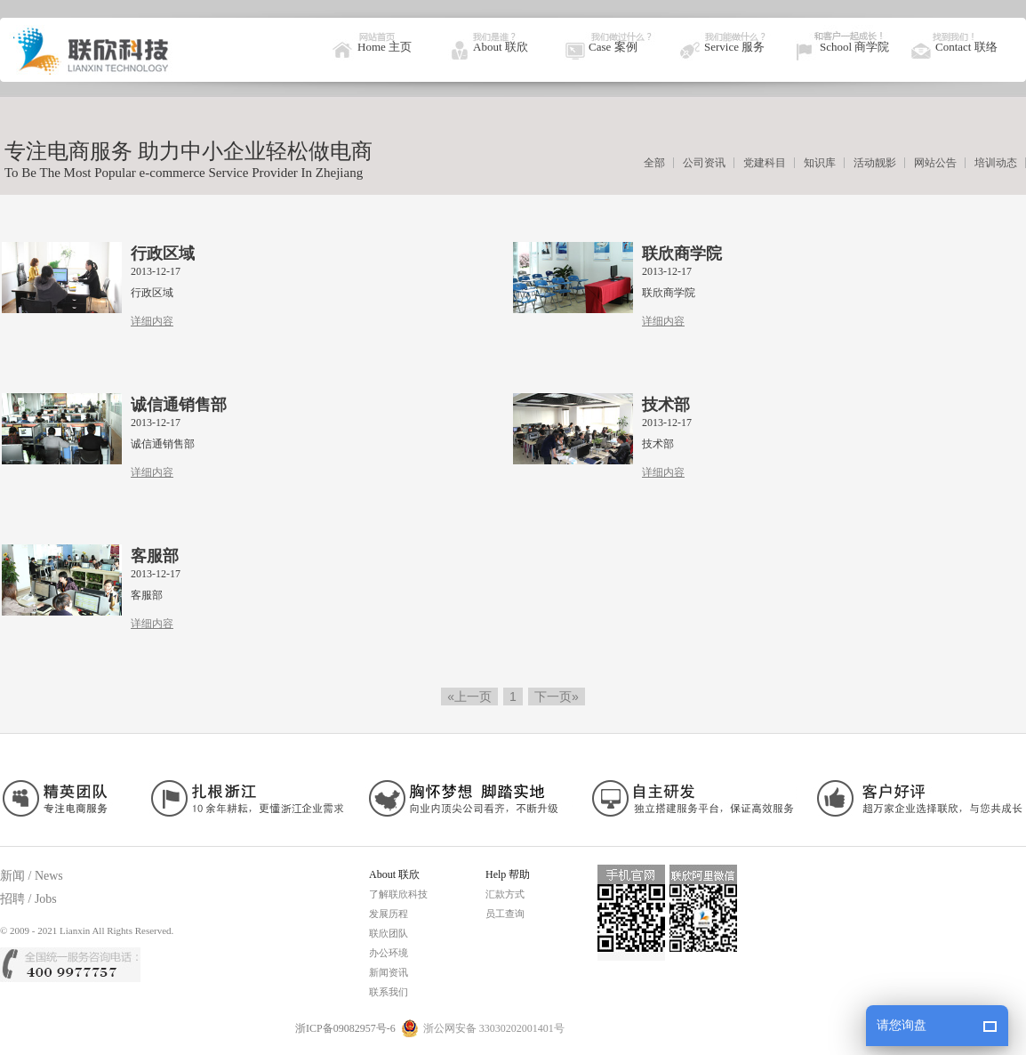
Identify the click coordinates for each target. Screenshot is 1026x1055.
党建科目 (764, 163)
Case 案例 (613, 46)
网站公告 (935, 163)
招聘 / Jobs (28, 899)
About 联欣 (500, 46)
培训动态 (995, 163)
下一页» (556, 696)
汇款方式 (505, 894)
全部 (654, 163)
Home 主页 (384, 46)
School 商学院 (854, 46)
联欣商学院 (682, 253)
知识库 (820, 163)
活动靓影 (875, 163)
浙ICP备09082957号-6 (345, 1028)
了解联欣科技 (398, 894)
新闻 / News (31, 875)
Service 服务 (734, 46)
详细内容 (152, 321)
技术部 (666, 405)
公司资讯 (704, 163)
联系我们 (388, 992)
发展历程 (388, 913)
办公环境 (388, 952)
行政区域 (163, 253)
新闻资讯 (388, 972)
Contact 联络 (966, 46)
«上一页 (469, 696)
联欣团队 (388, 933)
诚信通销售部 (179, 405)
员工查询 (505, 913)
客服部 (155, 556)
